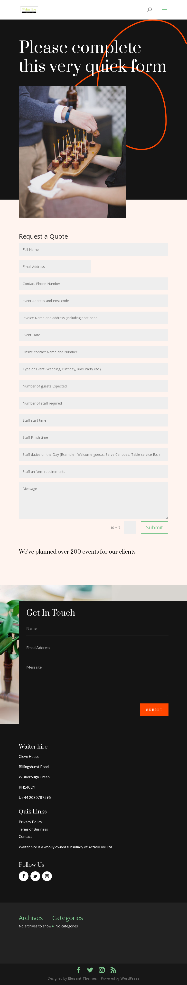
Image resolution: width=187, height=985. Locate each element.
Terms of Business (33, 829)
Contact (25, 836)
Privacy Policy (30, 822)
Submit (154, 527)
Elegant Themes (82, 978)
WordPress (130, 978)
